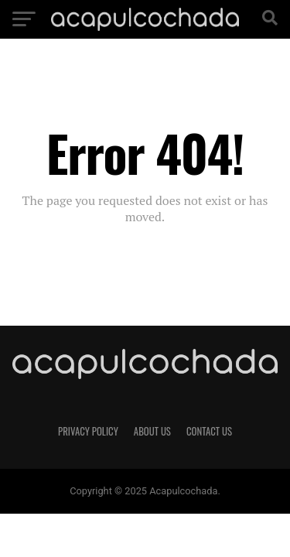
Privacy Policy (88, 431)
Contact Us (209, 431)
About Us (152, 431)
